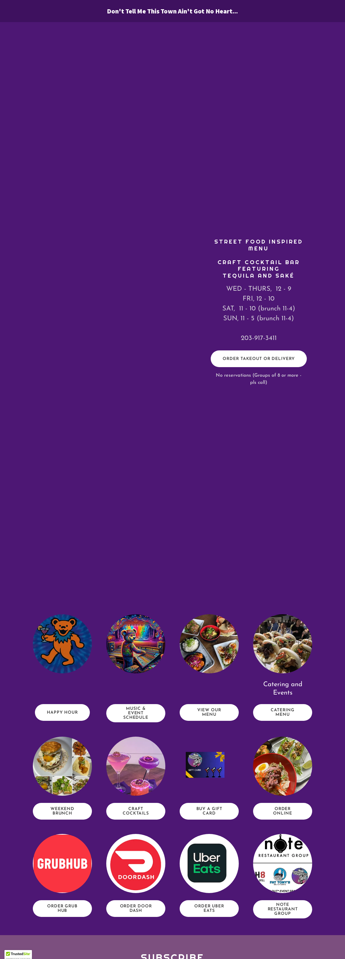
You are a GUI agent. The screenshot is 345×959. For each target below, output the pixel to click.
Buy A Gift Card (209, 811)
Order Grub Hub (62, 908)
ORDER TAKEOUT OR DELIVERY (259, 359)
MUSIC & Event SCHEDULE (135, 713)
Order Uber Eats (209, 908)
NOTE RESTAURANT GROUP (283, 909)
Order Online (282, 811)
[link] (172, 12)
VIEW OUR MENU (209, 712)
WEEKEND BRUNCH (62, 811)
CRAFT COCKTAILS (136, 811)
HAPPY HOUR (62, 712)
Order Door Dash (136, 908)
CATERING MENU (282, 712)
